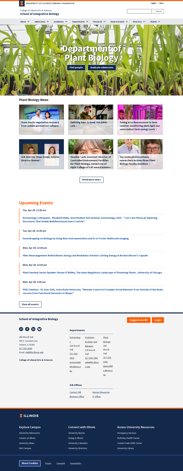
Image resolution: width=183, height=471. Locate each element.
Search (159, 11)
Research (97, 21)
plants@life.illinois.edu (108, 370)
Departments (78, 21)
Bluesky (39, 329)
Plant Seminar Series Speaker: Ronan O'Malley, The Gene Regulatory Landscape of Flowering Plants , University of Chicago (92, 272)
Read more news (91, 179)
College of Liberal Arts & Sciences (36, 10)
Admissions (40, 21)
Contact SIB (75, 392)
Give (161, 3)
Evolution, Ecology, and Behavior (91, 342)
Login (158, 320)
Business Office (77, 396)
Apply (153, 3)
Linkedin (33, 329)
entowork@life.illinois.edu (75, 367)
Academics (59, 21)
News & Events (117, 21)
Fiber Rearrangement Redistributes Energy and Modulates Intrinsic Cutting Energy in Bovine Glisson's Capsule (85, 255)
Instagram (21, 329)
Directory (137, 21)
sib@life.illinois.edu (34, 352)
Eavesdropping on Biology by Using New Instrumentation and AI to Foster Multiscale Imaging (76, 238)
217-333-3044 (25, 348)
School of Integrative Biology (39, 14)
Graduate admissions (101, 67)
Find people (76, 67)
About (23, 21)
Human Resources (101, 392)
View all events (30, 304)
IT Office (96, 396)
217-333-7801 (91, 358)
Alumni (153, 21)
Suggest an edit (139, 320)
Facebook (27, 329)
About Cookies (30, 463)
